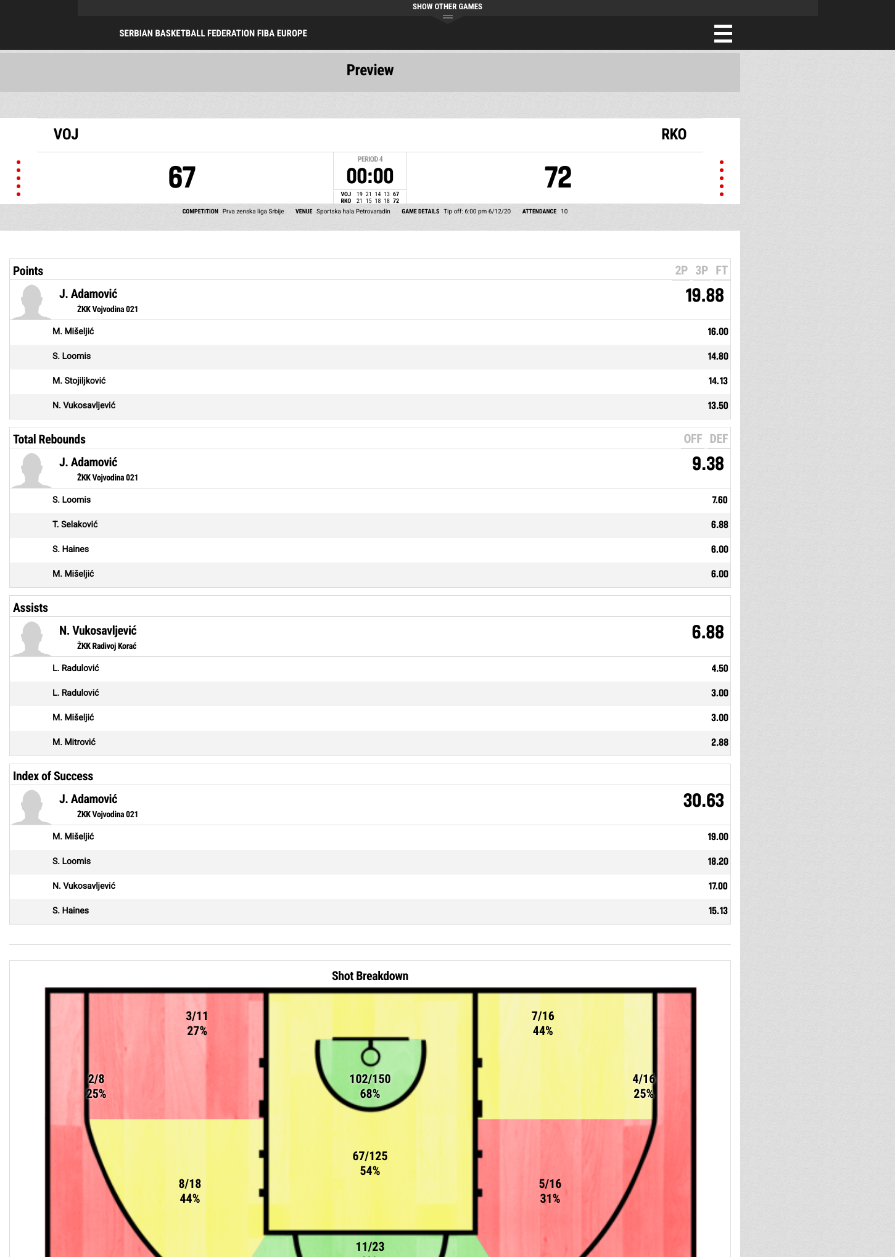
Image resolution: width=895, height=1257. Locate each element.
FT (722, 270)
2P (681, 270)
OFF (692, 438)
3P (701, 270)
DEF (719, 438)
